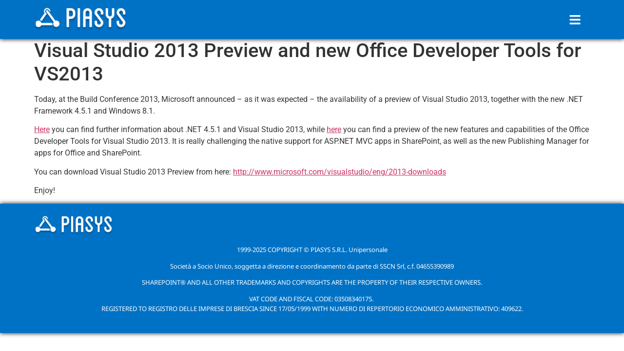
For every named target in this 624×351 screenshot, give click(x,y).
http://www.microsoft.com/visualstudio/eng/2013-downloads (339, 171)
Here (42, 129)
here (334, 129)
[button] (575, 19)
